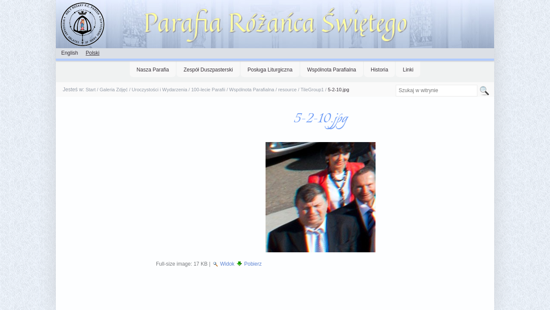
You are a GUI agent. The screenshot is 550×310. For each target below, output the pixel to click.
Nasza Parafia (153, 70)
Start (90, 89)
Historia (379, 70)
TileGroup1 (312, 89)
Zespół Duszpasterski (208, 70)
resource (287, 89)
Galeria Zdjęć (114, 89)
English (69, 53)
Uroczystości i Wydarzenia (159, 89)
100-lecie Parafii (208, 89)
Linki (408, 70)
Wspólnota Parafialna (331, 70)
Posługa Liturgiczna (270, 70)
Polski (92, 53)
